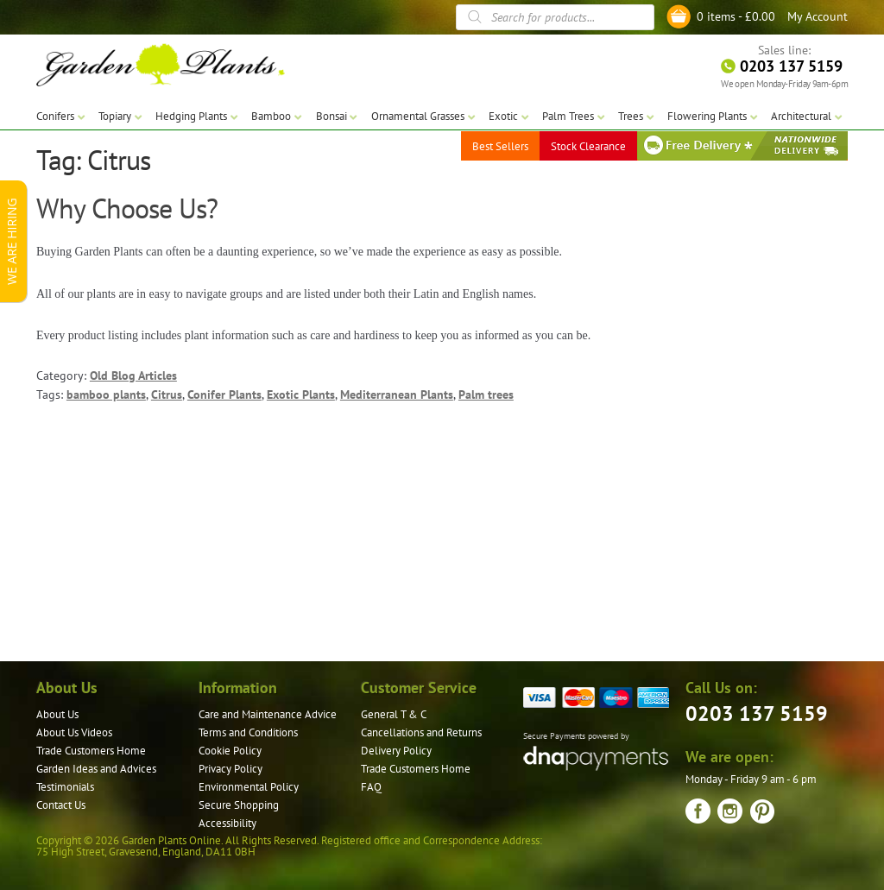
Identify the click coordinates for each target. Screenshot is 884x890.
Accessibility (227, 823)
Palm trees (486, 394)
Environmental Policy (249, 787)
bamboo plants (106, 394)
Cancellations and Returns (421, 732)
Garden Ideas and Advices (96, 768)
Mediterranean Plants (396, 394)
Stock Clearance (588, 146)
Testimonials (65, 787)
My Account (817, 16)
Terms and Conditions (248, 732)
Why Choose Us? (127, 208)
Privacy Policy (230, 768)
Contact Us (60, 805)
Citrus (166, 394)
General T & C (393, 714)
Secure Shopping (239, 805)
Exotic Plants (301, 394)
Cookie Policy (230, 750)
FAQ (371, 787)
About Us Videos (74, 732)
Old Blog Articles (133, 375)
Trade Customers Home (91, 750)
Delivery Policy (396, 750)
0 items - (736, 16)
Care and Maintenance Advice (268, 714)
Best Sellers (500, 146)
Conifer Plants (224, 394)
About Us (57, 714)
